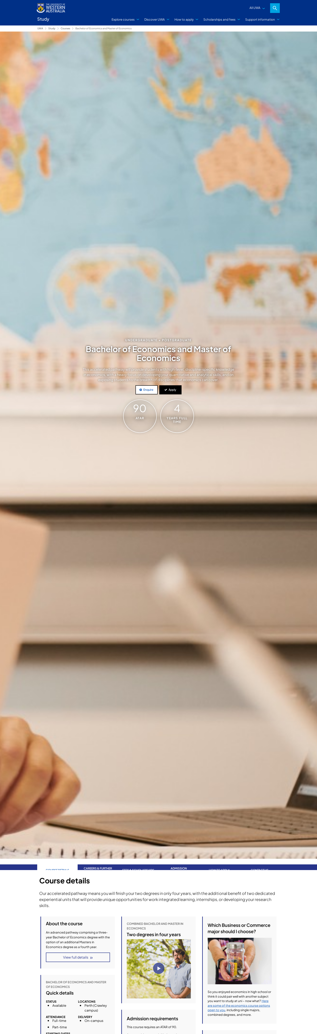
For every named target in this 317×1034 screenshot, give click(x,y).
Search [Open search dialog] (275, 8)
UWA (40, 28)
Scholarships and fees (219, 19)
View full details (75, 957)
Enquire (148, 389)
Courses (65, 28)
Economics (136, 1010)
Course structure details (144, 955)
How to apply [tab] (219, 864)
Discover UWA (154, 19)
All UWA (254, 8)
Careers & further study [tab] (98, 864)
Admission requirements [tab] (178, 864)
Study (51, 28)
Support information (260, 19)
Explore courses (123, 19)
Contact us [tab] (259, 864)
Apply (172, 389)
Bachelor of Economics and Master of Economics (103, 28)
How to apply (184, 19)
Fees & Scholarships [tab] (138, 864)
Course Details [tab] (57, 864)
